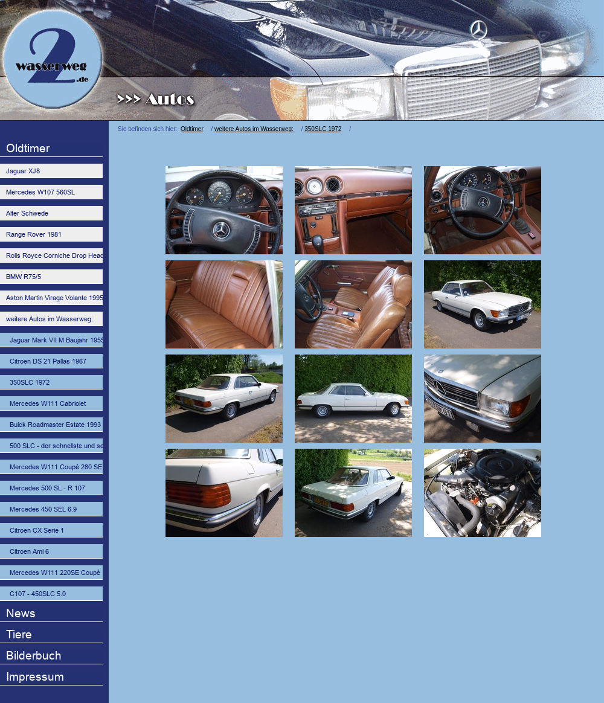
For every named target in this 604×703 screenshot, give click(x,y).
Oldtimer (192, 129)
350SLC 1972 (322, 129)
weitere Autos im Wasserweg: (254, 129)
